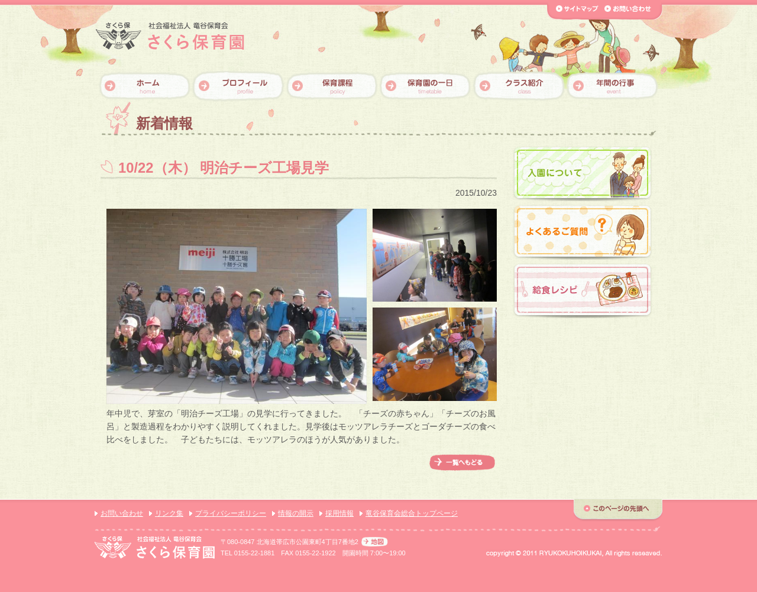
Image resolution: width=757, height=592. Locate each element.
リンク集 (169, 513)
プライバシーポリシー (230, 513)
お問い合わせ (122, 513)
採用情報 (339, 513)
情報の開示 (295, 513)
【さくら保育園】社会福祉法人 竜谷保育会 (170, 36)
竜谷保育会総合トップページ (411, 513)
